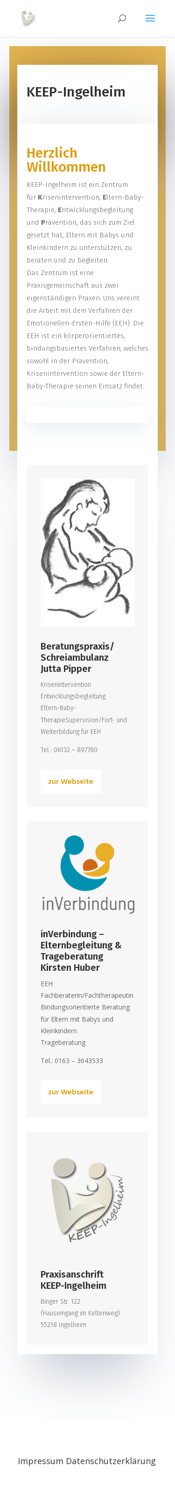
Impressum (42, 1460)
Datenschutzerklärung (111, 1460)
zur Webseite (70, 782)
